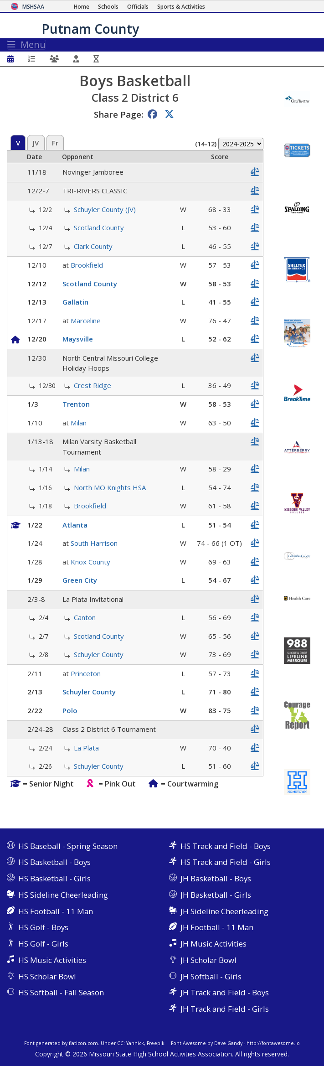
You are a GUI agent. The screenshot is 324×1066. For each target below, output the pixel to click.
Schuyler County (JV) (105, 209)
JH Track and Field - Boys (224, 992)
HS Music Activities (52, 960)
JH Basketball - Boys (215, 878)
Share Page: (118, 114)
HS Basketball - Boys (54, 862)
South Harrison (94, 543)
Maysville (77, 338)
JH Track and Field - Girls (224, 1009)
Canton (85, 617)
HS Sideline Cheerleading (63, 895)
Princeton (86, 673)
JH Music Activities (213, 943)
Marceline (86, 320)
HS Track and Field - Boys (225, 846)
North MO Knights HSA (110, 487)
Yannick (135, 1043)
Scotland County (99, 227)
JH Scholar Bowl (208, 960)
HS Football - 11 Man (55, 911)
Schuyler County (98, 654)
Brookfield (87, 264)
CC (120, 1043)
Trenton (76, 404)
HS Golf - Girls (43, 943)
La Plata (86, 747)
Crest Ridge (92, 385)
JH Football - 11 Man (216, 927)
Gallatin (75, 301)
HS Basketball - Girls (54, 878)
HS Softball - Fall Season (61, 992)
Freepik (156, 1043)
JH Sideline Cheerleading (224, 911)
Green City (79, 580)
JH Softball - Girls (211, 976)
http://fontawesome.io (273, 1043)
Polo (69, 710)
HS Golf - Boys (43, 927)
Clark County (93, 246)
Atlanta (74, 524)
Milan (79, 422)
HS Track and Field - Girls (225, 862)
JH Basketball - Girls (215, 895)
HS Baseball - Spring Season (68, 846)
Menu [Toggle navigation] (26, 45)
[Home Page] (81, 6)
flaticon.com (83, 1043)
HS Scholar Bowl (47, 976)
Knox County (90, 561)
